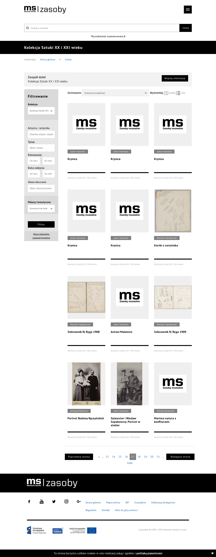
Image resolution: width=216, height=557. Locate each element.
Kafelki (170, 93)
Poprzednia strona (79, 456)
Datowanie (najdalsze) (115, 93)
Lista (180, 93)
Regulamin (91, 510)
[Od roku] (34, 161)
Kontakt (106, 510)
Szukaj (185, 27)
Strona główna (48, 59)
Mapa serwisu (113, 502)
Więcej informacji (174, 78)
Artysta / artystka (39, 128)
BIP (127, 502)
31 (158, 456)
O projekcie (140, 502)
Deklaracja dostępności (163, 502)
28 (139, 456)
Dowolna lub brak (41, 208)
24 (113, 456)
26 (126, 456)
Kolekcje (33, 104)
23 (107, 456)
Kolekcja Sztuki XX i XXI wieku (41, 111)
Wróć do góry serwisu (127, 510)
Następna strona (180, 456)
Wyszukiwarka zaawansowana (107, 36)
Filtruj (41, 224)
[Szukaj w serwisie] (101, 28)
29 (145, 456)
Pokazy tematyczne (39, 202)
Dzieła (68, 59)
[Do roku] (49, 161)
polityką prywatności (149, 553)
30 (151, 456)
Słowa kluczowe (37, 182)
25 (120, 456)
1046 (130, 463)
